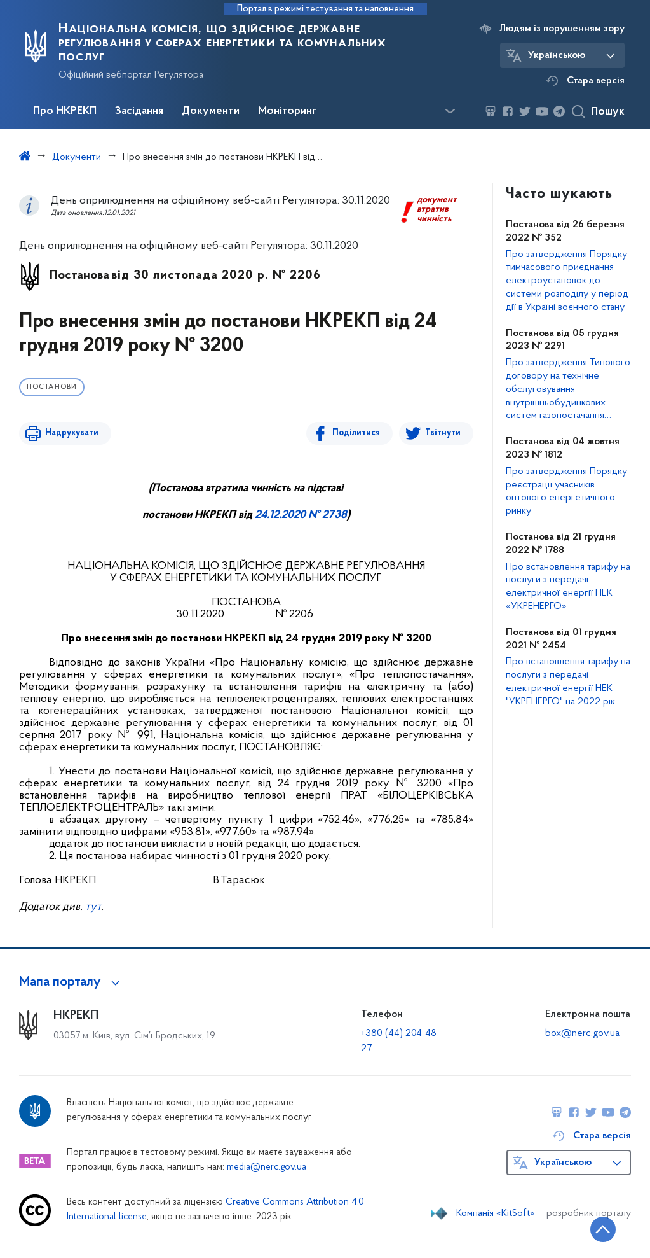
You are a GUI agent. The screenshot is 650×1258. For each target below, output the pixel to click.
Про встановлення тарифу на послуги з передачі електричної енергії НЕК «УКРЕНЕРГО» (568, 587)
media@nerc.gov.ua (266, 1167)
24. (262, 515)
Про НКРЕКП (65, 111)
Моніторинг (287, 111)
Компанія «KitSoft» (495, 1213)
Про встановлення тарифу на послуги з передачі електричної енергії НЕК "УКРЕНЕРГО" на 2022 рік (568, 681)
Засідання (139, 111)
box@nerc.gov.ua (582, 1033)
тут (93, 907)
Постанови (52, 387)
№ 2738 (326, 515)
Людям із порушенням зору (562, 29)
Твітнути (443, 433)
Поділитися (357, 433)
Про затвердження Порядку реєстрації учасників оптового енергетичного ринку (566, 491)
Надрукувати (71, 433)
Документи (211, 111)
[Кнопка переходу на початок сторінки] (602, 1229)
